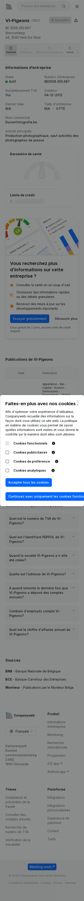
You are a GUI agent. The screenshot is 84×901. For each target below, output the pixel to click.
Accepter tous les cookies (28, 482)
